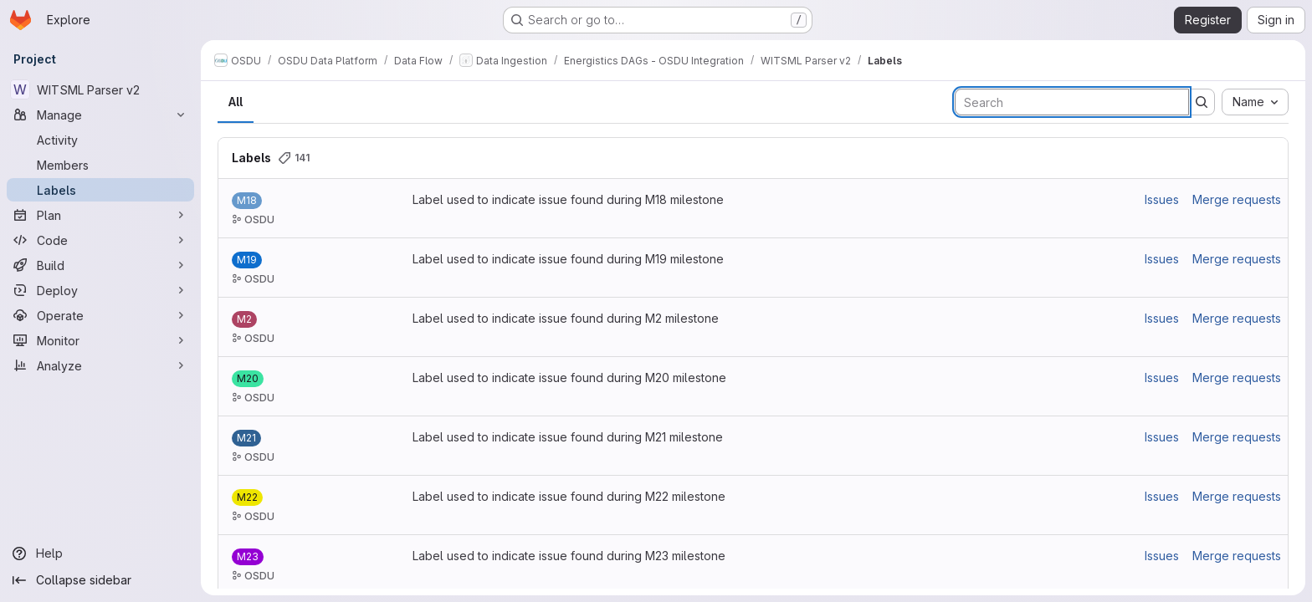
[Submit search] (1201, 102)
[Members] (100, 164)
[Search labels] (1072, 102)
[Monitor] (100, 340)
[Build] (100, 265)
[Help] (100, 553)
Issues (1162, 199)
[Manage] (100, 114)
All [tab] (235, 101)
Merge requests (1236, 199)
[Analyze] (100, 365)
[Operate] (100, 315)
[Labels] (100, 190)
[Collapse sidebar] (100, 580)
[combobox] (1255, 102)
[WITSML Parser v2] (100, 89)
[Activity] (100, 139)
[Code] (100, 240)
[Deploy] (100, 290)
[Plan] (100, 215)
